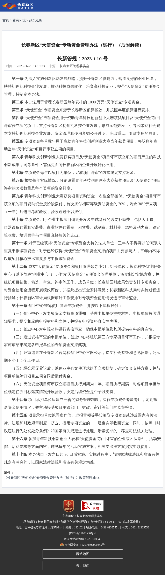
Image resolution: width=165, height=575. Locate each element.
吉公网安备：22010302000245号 (84, 544)
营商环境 (19, 20)
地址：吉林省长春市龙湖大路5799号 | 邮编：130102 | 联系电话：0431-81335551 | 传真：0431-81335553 (82, 527)
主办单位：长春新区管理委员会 (82, 516)
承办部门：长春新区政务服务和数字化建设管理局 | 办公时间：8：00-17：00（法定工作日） (82, 521)
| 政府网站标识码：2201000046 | (82, 539)
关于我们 (82, 565)
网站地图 (82, 554)
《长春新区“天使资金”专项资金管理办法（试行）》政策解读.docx (52, 477)
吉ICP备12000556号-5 (82, 533)
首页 (5, 20)
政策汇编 (35, 20)
